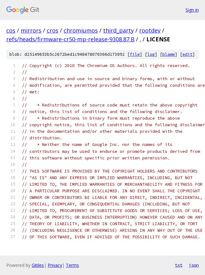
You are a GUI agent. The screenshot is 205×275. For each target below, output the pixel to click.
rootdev (149, 30)
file (135, 54)
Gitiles (38, 265)
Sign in (192, 10)
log (151, 54)
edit (187, 54)
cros (52, 30)
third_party (118, 30)
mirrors (31, 30)
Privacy (55, 265)
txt (178, 265)
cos (10, 30)
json (194, 265)
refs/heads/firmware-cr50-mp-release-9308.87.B (70, 39)
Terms (72, 265)
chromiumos (81, 30)
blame (168, 54)
